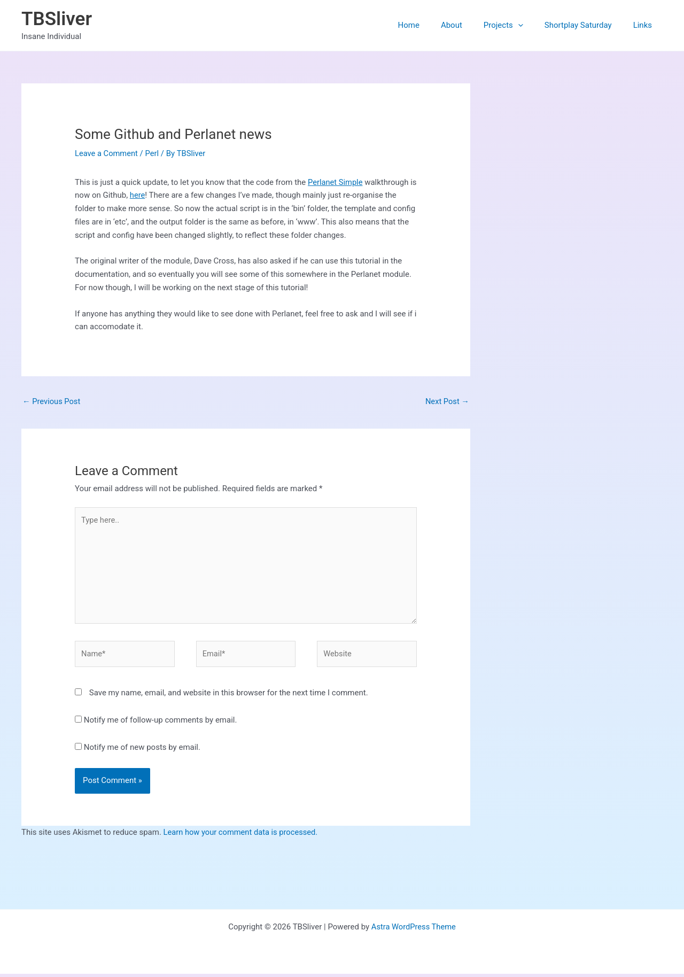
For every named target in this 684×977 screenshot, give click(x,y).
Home (433, 25)
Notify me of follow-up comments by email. (160, 723)
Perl (153, 153)
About (470, 25)
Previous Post (52, 401)
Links (645, 25)
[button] (531, 25)
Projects (517, 25)
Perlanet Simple (336, 182)
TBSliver (56, 19)
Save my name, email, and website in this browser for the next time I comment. (228, 696)
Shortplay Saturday (586, 25)
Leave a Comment (107, 153)
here (145, 195)
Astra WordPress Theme (413, 930)
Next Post (446, 401)
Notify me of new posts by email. (142, 750)
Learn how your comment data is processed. (242, 835)
